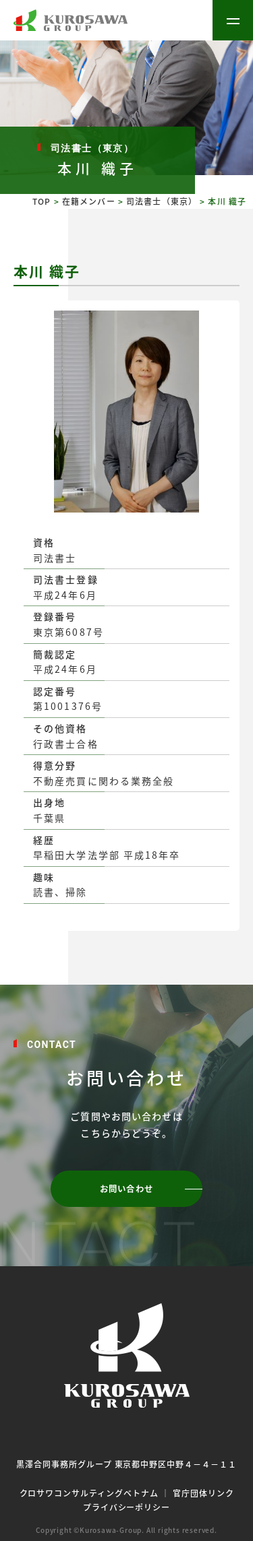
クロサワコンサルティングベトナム (89, 1493)
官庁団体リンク (203, 1493)
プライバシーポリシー (127, 1507)
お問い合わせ (126, 1189)
